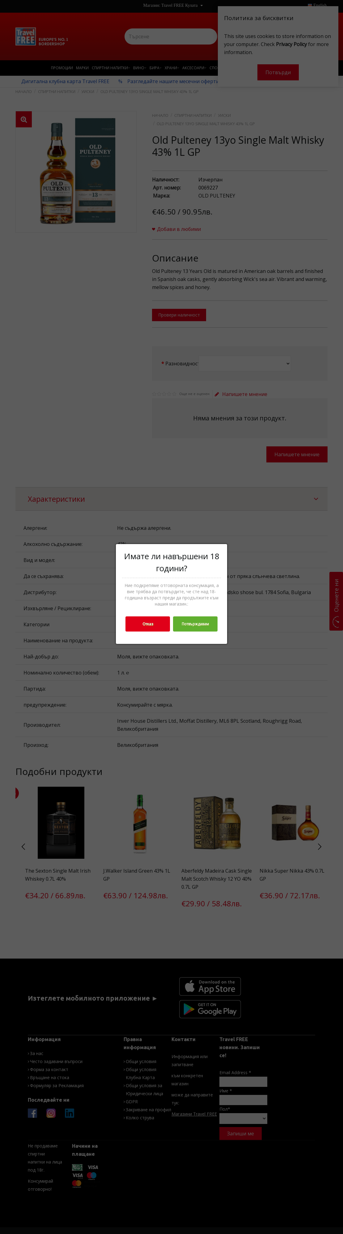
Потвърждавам (195, 624)
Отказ (147, 624)
